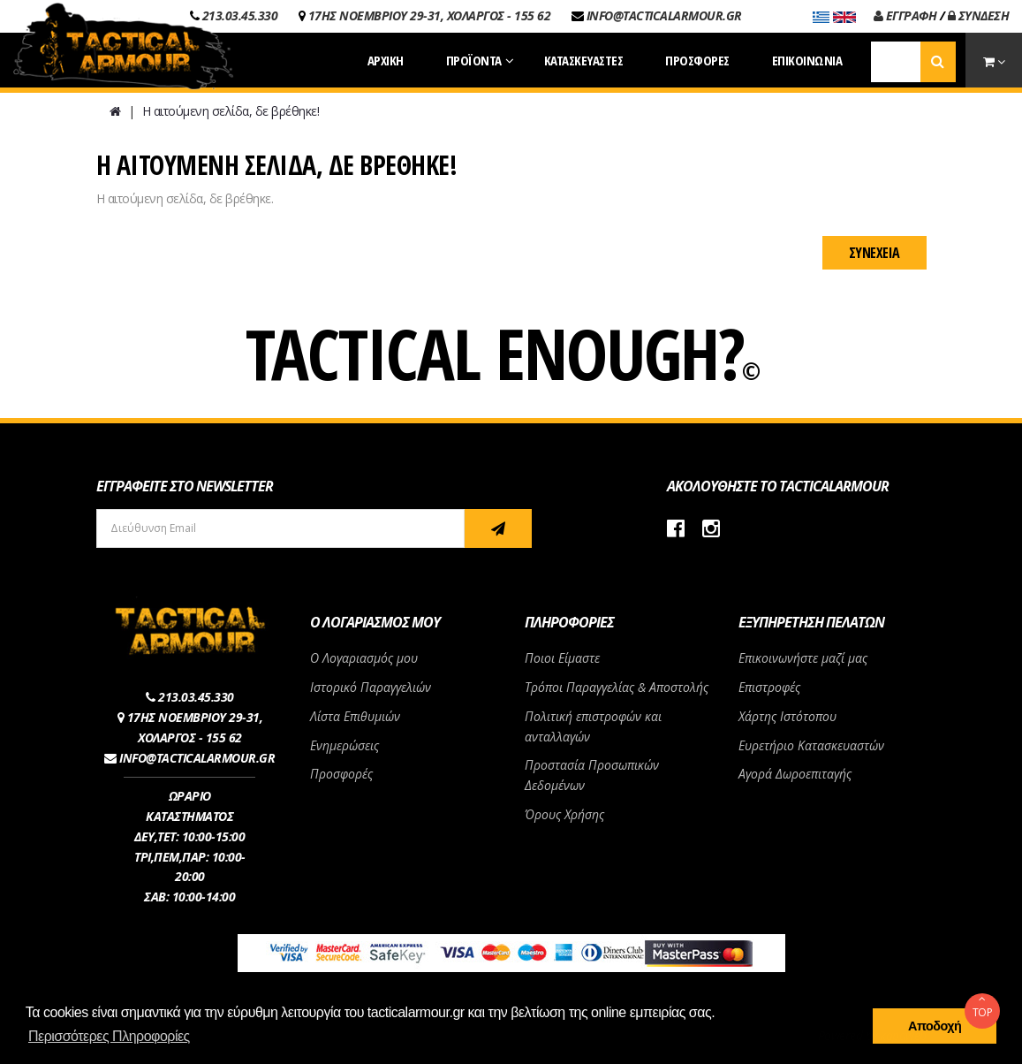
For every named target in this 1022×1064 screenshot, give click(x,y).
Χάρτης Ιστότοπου (787, 716)
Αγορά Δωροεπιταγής (795, 773)
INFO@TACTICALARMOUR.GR (664, 15)
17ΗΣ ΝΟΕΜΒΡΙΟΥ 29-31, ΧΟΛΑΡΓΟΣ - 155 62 (429, 15)
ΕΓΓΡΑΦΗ (905, 15)
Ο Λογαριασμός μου (364, 658)
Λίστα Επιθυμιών (355, 716)
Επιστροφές (769, 687)
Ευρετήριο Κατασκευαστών (811, 745)
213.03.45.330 (240, 15)
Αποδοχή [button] (934, 1026)
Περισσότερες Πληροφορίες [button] (109, 1036)
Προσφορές (341, 773)
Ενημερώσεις (344, 745)
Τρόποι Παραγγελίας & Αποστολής (616, 687)
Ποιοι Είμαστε (562, 658)
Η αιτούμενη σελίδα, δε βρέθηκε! (231, 111)
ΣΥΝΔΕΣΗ (979, 15)
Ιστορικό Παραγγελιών (370, 687)
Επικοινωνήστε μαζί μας (802, 658)
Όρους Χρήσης (564, 814)
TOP (982, 1006)
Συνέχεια (874, 252)
